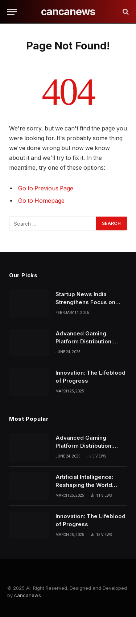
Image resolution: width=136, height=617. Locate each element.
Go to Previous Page (45, 188)
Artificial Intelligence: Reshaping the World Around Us (84, 484)
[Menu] (12, 12)
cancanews (27, 595)
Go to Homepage (41, 200)
